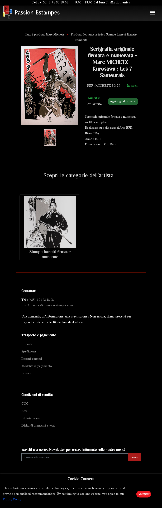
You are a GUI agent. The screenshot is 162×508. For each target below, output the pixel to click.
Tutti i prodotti (45, 34)
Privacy (26, 373)
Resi (24, 411)
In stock (26, 344)
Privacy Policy (12, 499)
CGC (24, 404)
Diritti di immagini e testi (38, 425)
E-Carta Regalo (31, 418)
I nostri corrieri (31, 359)
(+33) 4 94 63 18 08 (54, 2)
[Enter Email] (74, 457)
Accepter (144, 494)
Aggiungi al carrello (123, 101)
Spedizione (28, 351)
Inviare (134, 457)
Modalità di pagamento (36, 366)
